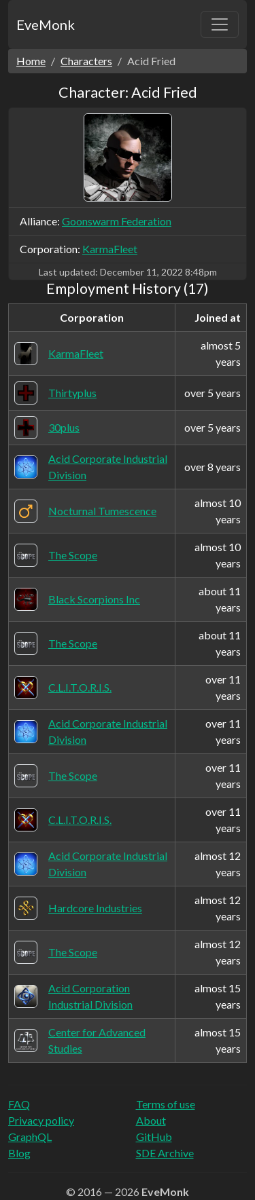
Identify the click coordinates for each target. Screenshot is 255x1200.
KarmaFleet (109, 248)
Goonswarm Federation (116, 220)
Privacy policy (41, 1120)
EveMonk (45, 24)
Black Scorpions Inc (94, 599)
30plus (64, 427)
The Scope (72, 554)
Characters (86, 60)
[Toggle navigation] (220, 24)
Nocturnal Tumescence (102, 510)
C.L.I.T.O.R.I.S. (80, 687)
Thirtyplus (72, 392)
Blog (19, 1152)
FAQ (19, 1104)
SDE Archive (165, 1152)
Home (31, 60)
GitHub (154, 1136)
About (151, 1120)
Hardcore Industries (95, 907)
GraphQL (30, 1136)
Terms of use (165, 1104)
